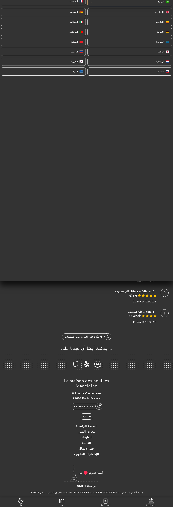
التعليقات (86, 437)
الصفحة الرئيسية (86, 426)
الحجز (61, 502)
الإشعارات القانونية (86, 454)
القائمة (86, 442)
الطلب (20, 502)
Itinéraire (151, 502)
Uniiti (81, 485)
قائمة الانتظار (105, 502)
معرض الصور (86, 431)
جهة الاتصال (86, 448)
